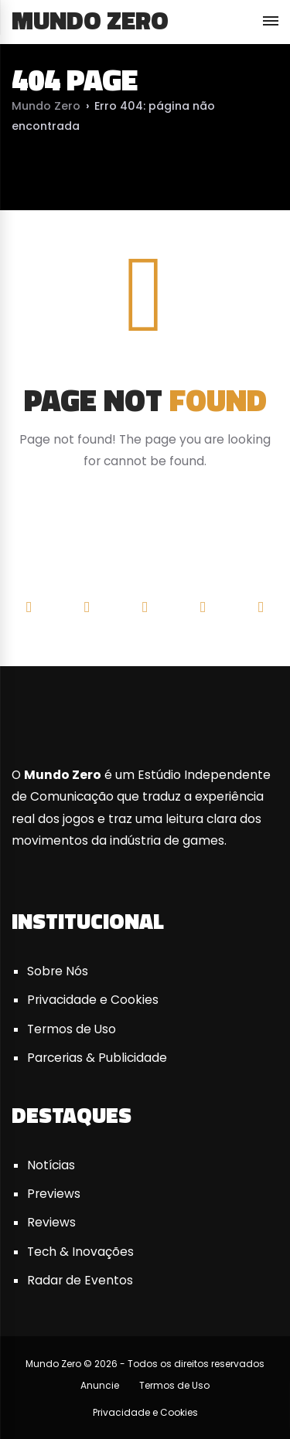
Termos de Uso (71, 1029)
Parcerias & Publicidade (97, 1057)
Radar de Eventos (80, 1280)
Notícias (51, 1165)
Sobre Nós (57, 971)
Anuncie (99, 1385)
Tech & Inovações (80, 1251)
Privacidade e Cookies (93, 1000)
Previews (53, 1194)
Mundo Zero (90, 20)
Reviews (51, 1222)
